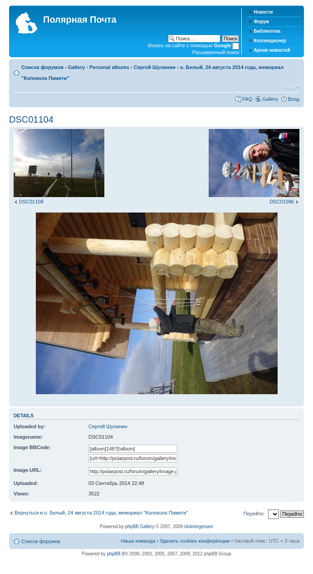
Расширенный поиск (216, 52)
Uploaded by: (29, 426)
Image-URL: (28, 470)
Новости (263, 12)
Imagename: (28, 437)
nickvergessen (198, 526)
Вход (293, 99)
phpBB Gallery (139, 526)
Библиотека (267, 31)
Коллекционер (270, 40)
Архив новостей (272, 50)
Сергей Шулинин (155, 67)
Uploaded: (26, 483)
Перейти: (254, 513)
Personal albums (109, 67)
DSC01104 (31, 119)
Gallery (76, 67)
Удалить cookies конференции (195, 541)
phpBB (114, 553)
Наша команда (138, 541)
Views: (21, 493)
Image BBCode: (32, 447)
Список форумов (42, 67)
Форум (261, 21)
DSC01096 (281, 201)
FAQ (247, 99)
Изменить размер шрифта (292, 88)
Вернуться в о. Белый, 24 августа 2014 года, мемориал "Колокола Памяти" (101, 512)
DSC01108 (31, 201)
